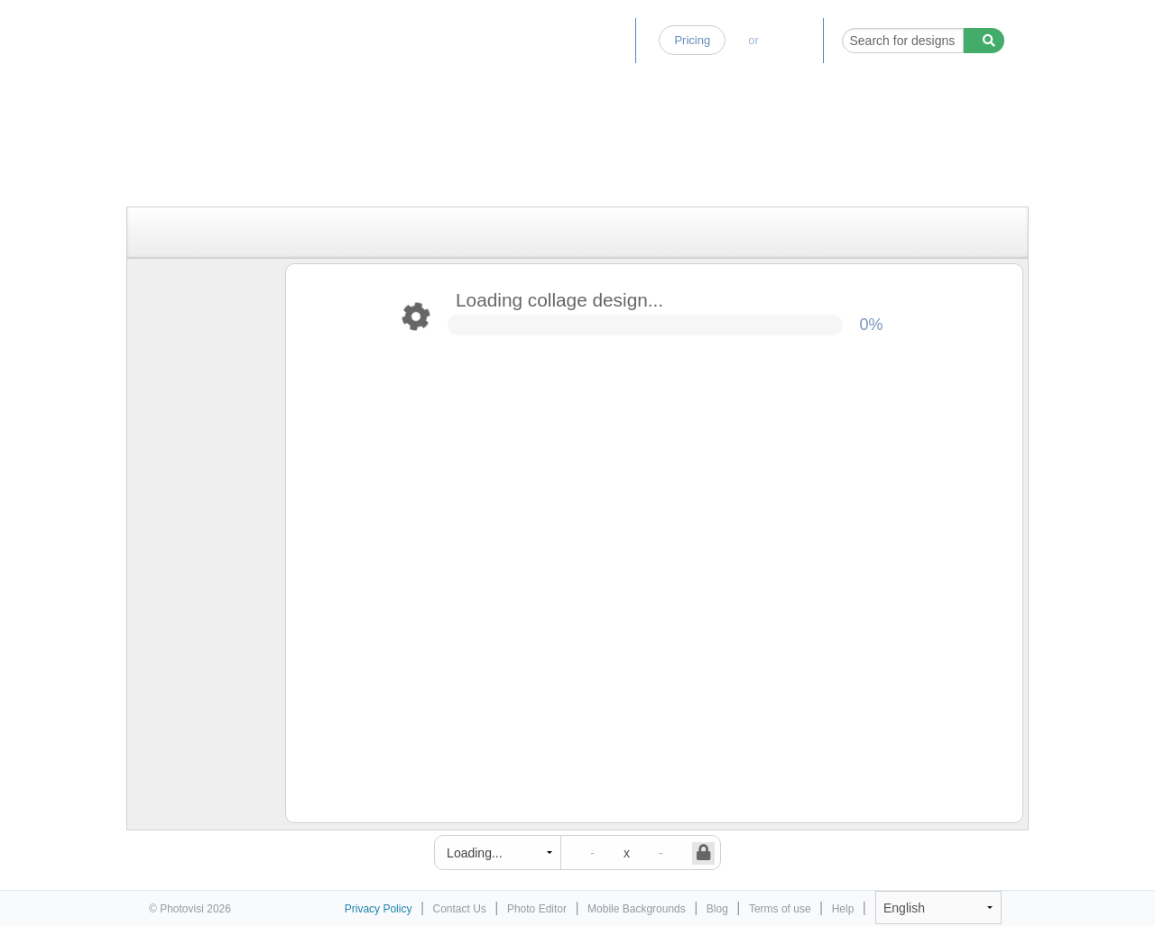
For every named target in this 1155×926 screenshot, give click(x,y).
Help (843, 909)
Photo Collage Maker (227, 32)
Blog (608, 40)
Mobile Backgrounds (636, 909)
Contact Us (459, 909)
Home (453, 40)
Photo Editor (532, 40)
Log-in (790, 40)
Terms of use (780, 909)
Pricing (692, 40)
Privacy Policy (378, 909)
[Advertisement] (558, 164)
